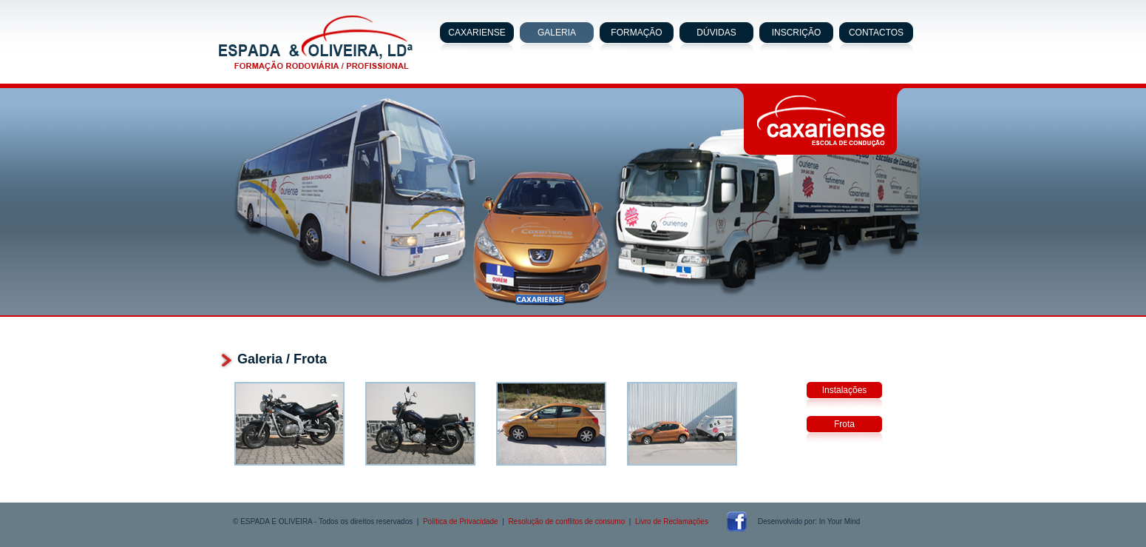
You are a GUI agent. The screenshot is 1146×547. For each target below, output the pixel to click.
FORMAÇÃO (636, 32)
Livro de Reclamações (671, 521)
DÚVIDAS (716, 32)
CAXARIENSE (476, 32)
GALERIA (557, 32)
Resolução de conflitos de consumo (566, 521)
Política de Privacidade (460, 521)
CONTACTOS (876, 32)
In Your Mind (840, 521)
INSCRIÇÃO (796, 32)
